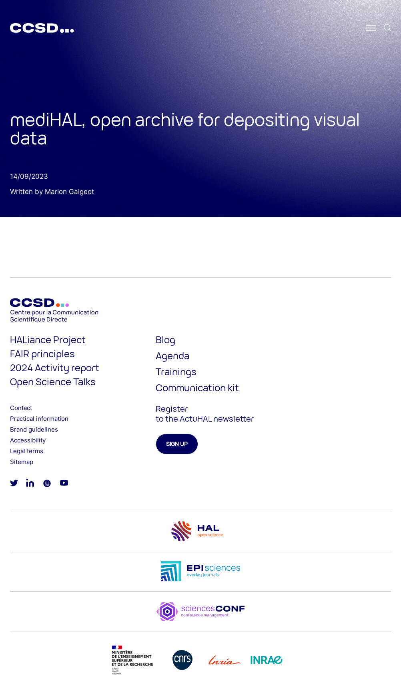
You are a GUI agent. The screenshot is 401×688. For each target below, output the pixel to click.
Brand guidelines (34, 429)
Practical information (39, 418)
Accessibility (28, 440)
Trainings (176, 371)
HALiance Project (48, 339)
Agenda (172, 355)
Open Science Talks (53, 381)
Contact (21, 408)
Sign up (177, 444)
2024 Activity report (54, 367)
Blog (165, 339)
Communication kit (197, 387)
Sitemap (21, 462)
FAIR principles (42, 353)
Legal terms (26, 451)
